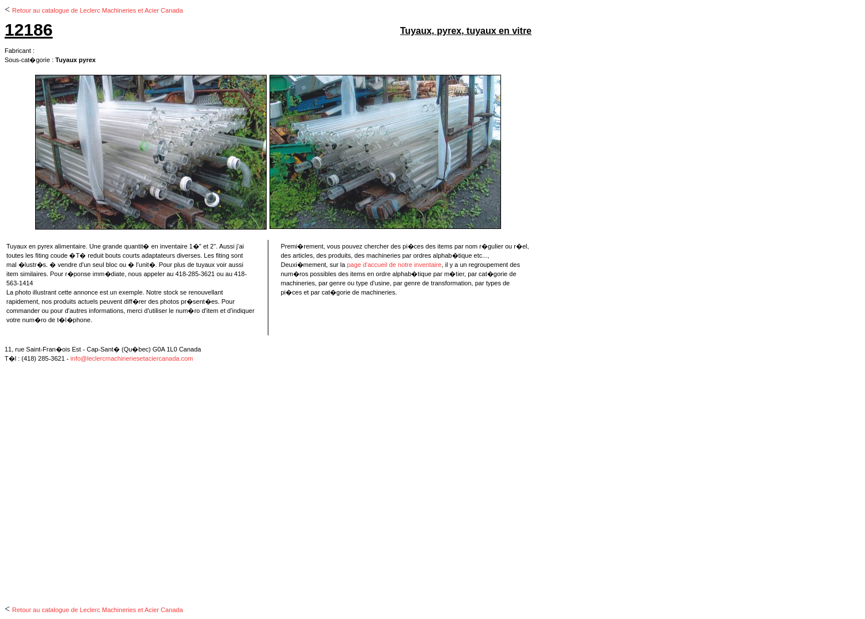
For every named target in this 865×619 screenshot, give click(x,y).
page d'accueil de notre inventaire (394, 264)
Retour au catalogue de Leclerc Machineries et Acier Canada (97, 10)
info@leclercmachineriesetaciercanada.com (131, 358)
